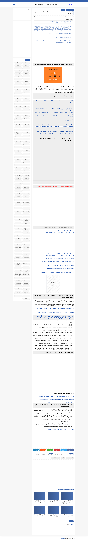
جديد (18, 211)
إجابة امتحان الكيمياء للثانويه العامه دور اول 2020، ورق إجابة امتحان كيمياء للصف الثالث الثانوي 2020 (55, 24)
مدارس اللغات (26, 241)
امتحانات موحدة (26, 187)
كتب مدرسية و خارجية (26, 233)
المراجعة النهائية (38, 4)
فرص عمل (18, 219)
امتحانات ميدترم (44, 4)
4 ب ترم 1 (18, 84)
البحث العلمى (26, 115)
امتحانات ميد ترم (18, 187)
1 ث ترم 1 (26, 65)
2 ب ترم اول (18, 70)
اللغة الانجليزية (26, 170)
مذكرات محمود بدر (26, 263)
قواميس (18, 228)
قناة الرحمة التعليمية (26, 229)
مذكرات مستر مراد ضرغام (26, 275)
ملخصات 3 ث (26, 283)
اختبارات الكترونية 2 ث (26, 107)
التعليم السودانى (26, 124)
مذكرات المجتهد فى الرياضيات (18, 250)
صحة (18, 214)
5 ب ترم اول (26, 89)
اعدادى (51, 4)
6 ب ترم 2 (18, 89)
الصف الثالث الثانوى (69, 457)
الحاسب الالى (26, 132)
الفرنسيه (18, 159)
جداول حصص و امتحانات (26, 208)
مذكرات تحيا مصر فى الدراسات (26, 254)
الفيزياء (18, 162)
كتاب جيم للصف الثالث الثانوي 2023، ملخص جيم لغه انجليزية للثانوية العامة (68, 515)
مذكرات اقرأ (26, 244)
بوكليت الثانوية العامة (56, 457)
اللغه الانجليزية (26, 175)
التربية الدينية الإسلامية (18, 119)
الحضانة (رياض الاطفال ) (18, 133)
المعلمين (18, 181)
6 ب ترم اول (26, 92)
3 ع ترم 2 (18, 81)
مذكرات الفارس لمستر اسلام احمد (26, 250)
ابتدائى (53, 4)
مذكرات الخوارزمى (26, 247)
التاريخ (18, 115)
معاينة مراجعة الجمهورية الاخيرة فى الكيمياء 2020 (63, 42)
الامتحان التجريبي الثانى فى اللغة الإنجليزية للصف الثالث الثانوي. (60, 253)
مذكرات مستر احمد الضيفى (26, 268)
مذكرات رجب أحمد (18, 253)
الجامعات (18, 127)
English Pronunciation (18, 93)
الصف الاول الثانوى (26, 144)
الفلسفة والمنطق (26, 162)
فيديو (26, 223)
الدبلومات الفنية (26, 136)
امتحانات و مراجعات (26, 193)
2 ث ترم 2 (26, 73)
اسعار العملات (26, 110)
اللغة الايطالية (18, 170)
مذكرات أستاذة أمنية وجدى (18, 242)
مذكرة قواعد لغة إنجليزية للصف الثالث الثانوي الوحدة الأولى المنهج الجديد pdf (53, 501)
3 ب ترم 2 (26, 81)
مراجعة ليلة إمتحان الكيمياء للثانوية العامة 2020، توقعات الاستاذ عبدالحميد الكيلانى (54, 131)
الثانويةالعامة (26, 127)
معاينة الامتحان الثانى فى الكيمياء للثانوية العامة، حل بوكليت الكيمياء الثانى (59, 33)
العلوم (26, 159)
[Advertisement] (53, 54)
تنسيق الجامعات (26, 205)
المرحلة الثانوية (26, 181)
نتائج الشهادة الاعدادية (26, 293)
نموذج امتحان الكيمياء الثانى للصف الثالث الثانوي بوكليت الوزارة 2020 (60, 21)
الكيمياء (63, 457)
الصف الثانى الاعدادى (18, 151)
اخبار (18, 101)
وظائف (26, 298)
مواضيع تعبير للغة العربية (26, 289)
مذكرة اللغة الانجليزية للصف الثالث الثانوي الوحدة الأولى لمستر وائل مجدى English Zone (39, 501)
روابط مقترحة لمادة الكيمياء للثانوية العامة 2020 (63, 22)
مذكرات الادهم (18, 244)
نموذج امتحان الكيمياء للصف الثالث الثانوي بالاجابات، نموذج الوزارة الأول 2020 (58, 261)
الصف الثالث (18, 144)
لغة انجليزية (26, 238)
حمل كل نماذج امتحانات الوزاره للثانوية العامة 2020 (63, 37)
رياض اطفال (57, 4)
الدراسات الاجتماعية (18, 136)
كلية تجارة (18, 232)
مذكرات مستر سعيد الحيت (18, 268)
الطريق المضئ (71, 4)
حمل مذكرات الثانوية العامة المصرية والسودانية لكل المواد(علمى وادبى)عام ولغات (56, 396)
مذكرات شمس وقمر (18, 258)
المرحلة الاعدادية (18, 178)
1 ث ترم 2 (18, 65)
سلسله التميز (26, 214)
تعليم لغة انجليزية (26, 202)
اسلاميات (18, 110)
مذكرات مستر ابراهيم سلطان (18, 264)
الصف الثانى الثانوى (26, 154)
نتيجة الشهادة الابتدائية (18, 293)
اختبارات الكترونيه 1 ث (18, 107)
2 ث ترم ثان (26, 76)
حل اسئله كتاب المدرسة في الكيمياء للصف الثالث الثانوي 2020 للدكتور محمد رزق (55, 124)
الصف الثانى (26, 150)
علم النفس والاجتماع (26, 220)
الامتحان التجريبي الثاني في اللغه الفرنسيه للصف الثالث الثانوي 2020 (59, 258)
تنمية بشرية (18, 205)
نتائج (18, 288)
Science (26, 98)
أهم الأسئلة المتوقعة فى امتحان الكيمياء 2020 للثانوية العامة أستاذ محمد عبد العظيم (54, 112)
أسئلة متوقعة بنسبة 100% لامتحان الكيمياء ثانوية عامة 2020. (61, 36)
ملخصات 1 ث (26, 280)
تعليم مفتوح (18, 202)
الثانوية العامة (18, 124)
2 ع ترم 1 (18, 76)
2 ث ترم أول (18, 73)
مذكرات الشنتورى (18, 247)
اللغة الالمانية (18, 167)
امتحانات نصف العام (18, 190)
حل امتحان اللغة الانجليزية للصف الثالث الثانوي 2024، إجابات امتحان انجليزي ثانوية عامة (53, 515)
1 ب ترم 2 (18, 62)
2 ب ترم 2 (26, 70)
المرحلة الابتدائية (26, 178)
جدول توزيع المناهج (26, 211)
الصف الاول (26, 141)
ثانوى (48, 4)
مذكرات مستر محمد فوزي (18, 271)
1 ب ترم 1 (26, 62)
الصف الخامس (18, 154)
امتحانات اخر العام (26, 183)
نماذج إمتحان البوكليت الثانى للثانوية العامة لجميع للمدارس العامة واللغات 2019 (56, 402)
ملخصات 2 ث (18, 280)
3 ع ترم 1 (26, 84)
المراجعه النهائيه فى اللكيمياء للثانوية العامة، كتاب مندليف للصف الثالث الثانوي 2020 (54, 126)
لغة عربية (18, 238)
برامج (26, 196)
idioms (26, 101)
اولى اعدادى (18, 193)
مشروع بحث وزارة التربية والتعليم (18, 275)
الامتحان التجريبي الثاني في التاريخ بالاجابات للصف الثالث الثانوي (60, 268)
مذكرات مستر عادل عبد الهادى (26, 271)
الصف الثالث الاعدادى (26, 147)
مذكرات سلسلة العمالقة (26, 258)
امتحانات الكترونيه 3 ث (18, 184)
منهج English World (18, 283)
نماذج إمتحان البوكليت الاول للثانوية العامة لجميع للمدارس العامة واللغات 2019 (56, 399)
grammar (18, 98)
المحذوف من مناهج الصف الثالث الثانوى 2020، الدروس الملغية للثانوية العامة (57, 272)
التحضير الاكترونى (26, 118)
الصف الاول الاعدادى (18, 141)
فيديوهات (18, 223)
